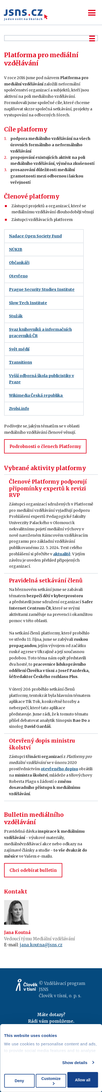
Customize (51, 1080)
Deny (19, 1081)
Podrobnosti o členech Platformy (45, 446)
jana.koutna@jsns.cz (41, 944)
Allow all (82, 1080)
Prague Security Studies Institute (42, 289)
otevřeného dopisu (59, 768)
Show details (75, 1062)
